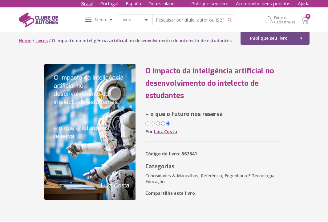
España (133, 3)
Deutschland (161, 3)
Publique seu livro (210, 3)
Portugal (109, 3)
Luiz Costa (165, 131)
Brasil (87, 3)
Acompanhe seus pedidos (263, 3)
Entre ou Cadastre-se (284, 19)
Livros (41, 40)
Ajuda (304, 3)
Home (25, 40)
